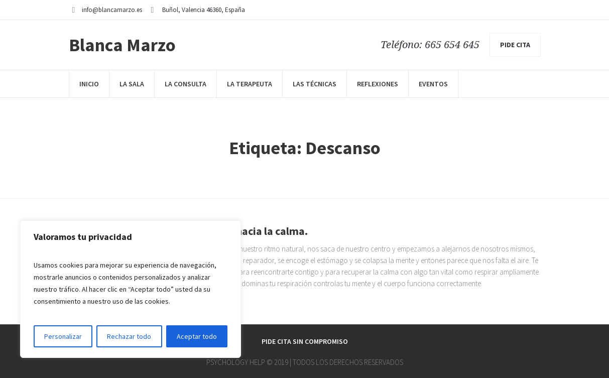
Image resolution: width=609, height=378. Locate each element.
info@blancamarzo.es (112, 10)
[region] (130, 289)
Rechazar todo (129, 336)
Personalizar (63, 336)
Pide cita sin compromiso (305, 341)
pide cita (515, 44)
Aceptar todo (197, 336)
